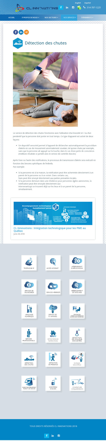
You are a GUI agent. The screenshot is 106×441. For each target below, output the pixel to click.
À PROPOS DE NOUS (30, 17)
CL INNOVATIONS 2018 (66, 426)
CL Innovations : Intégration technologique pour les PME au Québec (50, 229)
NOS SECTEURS (51, 17)
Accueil (11, 17)
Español (87, 3)
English (78, 3)
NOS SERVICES (69, 17)
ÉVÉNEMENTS (87, 17)
